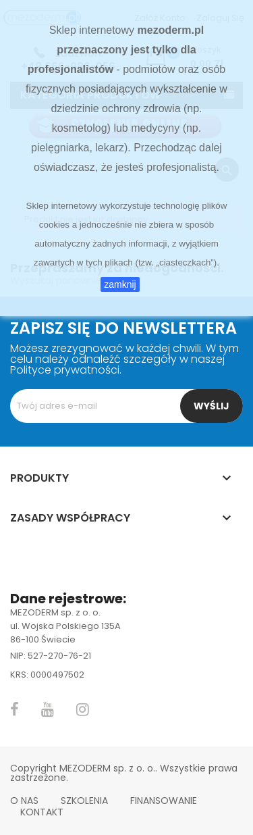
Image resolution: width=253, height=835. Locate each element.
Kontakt (41, 812)
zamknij (120, 284)
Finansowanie (163, 800)
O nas (24, 800)
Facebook (14, 709)
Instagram (82, 709)
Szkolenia (84, 800)
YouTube (47, 709)
